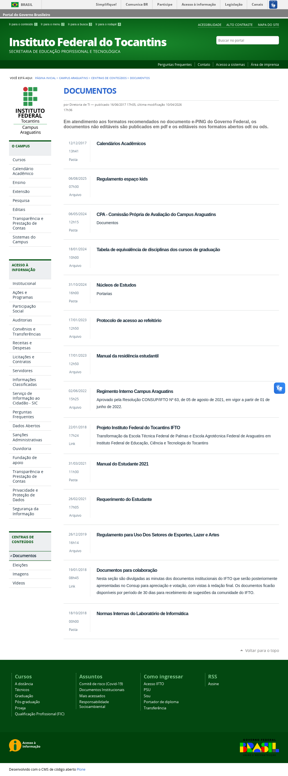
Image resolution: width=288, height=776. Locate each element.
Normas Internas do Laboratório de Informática (142, 613)
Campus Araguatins (73, 78)
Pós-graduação (27, 701)
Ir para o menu (53, 24)
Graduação (24, 696)
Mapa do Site (268, 25)
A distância (24, 683)
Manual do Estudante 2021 (122, 463)
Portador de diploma (161, 701)
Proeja (20, 708)
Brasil (27, 4)
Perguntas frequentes (175, 64)
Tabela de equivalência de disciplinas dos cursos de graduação (158, 249)
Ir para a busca (80, 24)
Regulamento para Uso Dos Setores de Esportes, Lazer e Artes (157, 534)
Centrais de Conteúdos (109, 78)
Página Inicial (45, 78)
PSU (147, 689)
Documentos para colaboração (126, 570)
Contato (204, 64)
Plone (81, 769)
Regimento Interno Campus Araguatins (134, 391)
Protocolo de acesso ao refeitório (128, 320)
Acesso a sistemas (230, 64)
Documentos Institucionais (101, 689)
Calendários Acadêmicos (120, 143)
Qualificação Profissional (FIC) (39, 714)
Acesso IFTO (154, 683)
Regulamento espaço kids (121, 178)
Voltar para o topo (262, 650)
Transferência (155, 708)
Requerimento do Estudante (124, 499)
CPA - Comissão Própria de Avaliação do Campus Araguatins (156, 214)
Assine (213, 683)
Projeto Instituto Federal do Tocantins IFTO (138, 427)
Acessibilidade (209, 25)
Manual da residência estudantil (127, 355)
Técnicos (22, 689)
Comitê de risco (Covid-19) (101, 683)
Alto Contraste (239, 25)
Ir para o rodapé (109, 24)
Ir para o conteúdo (24, 24)
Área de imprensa (265, 64)
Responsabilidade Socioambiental (94, 704)
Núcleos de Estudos (116, 284)
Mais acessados (92, 696)
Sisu (147, 696)
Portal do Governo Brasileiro (26, 14)
